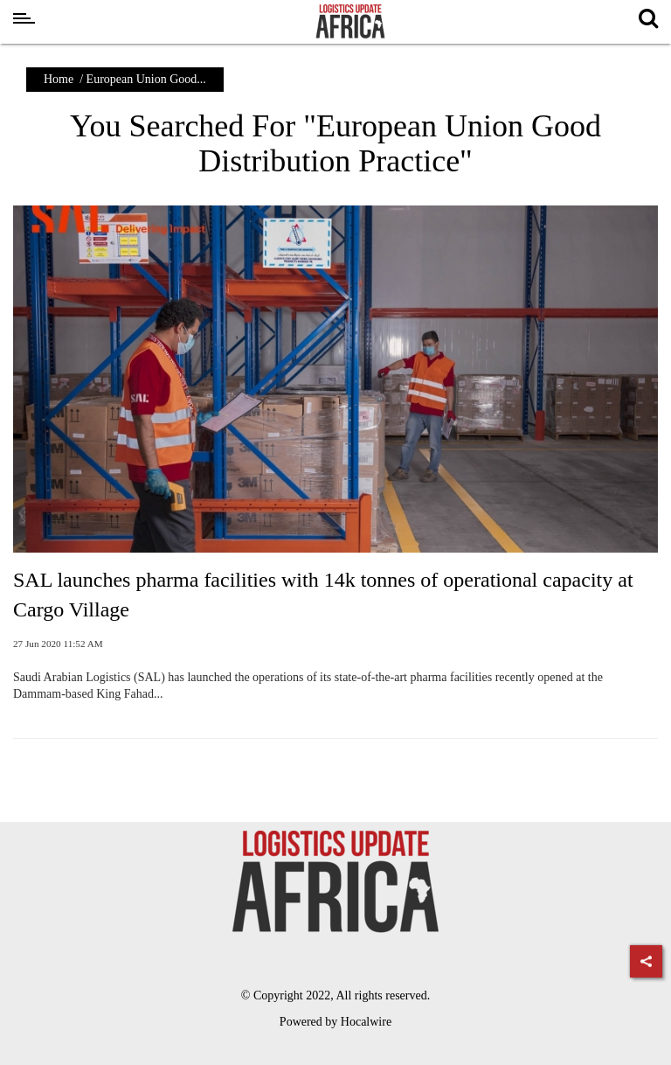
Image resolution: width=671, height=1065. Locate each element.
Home (58, 79)
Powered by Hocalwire (335, 1021)
